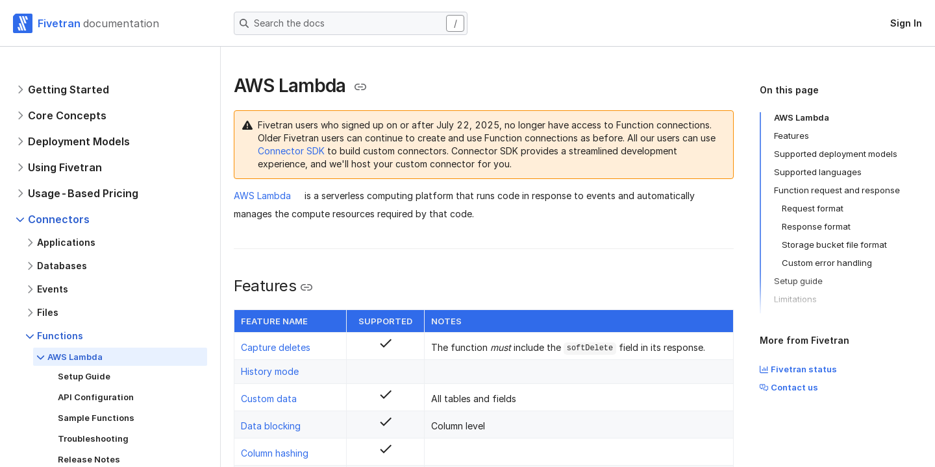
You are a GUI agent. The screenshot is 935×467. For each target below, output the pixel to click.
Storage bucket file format (834, 244)
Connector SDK (291, 150)
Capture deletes (275, 347)
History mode (270, 371)
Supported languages (818, 172)
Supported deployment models (835, 154)
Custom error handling (827, 262)
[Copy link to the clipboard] (360, 87)
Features (791, 135)
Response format (816, 226)
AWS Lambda (262, 195)
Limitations (795, 299)
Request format (812, 208)
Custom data (269, 398)
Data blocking (271, 425)
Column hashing (274, 453)
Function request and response (837, 190)
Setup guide (798, 281)
